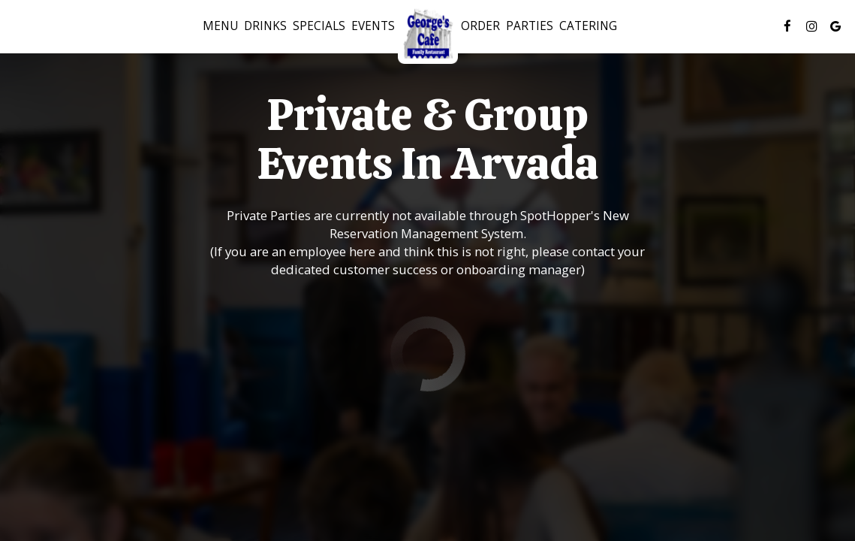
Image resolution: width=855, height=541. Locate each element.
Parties (529, 26)
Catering (588, 26)
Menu (220, 26)
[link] (428, 34)
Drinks (265, 26)
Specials (319, 26)
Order (480, 26)
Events (373, 26)
